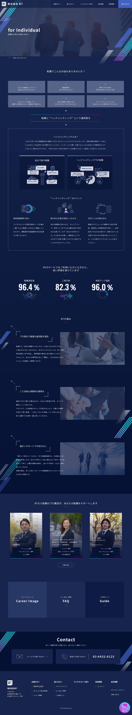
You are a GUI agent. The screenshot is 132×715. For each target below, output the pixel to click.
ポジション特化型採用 (40, 696)
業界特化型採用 (38, 691)
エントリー (100, 691)
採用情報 (112, 4)
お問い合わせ (126, 4)
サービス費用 (38, 700)
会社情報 (100, 4)
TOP (9, 58)
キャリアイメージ (61, 691)
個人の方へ (71, 4)
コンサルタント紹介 (86, 4)
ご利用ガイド (60, 700)
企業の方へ (57, 4)
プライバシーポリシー (118, 695)
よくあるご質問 (61, 696)
